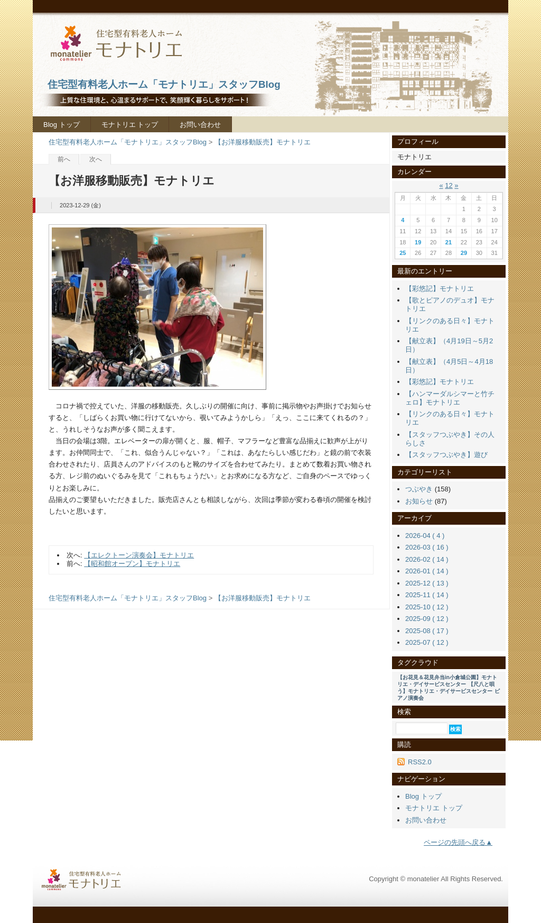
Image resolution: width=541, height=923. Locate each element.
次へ (95, 159)
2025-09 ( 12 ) (427, 619)
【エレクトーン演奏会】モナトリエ (139, 555)
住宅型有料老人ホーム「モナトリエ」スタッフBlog (128, 142)
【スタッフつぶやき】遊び (446, 455)
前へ (64, 159)
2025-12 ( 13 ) (427, 583)
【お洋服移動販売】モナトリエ (262, 142)
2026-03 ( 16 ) (427, 547)
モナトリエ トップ (129, 125)
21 (448, 242)
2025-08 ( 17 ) (427, 631)
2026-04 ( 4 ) (424, 536)
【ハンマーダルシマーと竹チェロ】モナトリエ (450, 398)
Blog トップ (61, 125)
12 (448, 185)
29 (464, 253)
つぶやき (419, 489)
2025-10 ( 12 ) (427, 607)
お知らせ (419, 501)
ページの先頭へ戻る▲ (458, 842)
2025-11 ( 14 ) (427, 595)
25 (402, 253)
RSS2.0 (420, 762)
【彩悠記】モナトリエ (439, 289)
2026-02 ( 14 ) (427, 559)
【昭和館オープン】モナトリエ (132, 564)
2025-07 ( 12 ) (427, 642)
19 (418, 242)
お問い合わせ (200, 125)
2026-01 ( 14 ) (427, 571)
